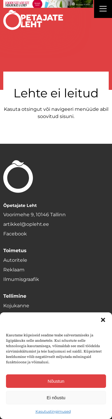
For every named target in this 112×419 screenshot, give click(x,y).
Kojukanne (16, 305)
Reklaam (13, 270)
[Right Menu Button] (103, 9)
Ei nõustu (56, 397)
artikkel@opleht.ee (26, 224)
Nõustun (56, 381)
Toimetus (15, 250)
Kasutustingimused (53, 411)
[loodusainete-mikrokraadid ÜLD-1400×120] (48, 4)
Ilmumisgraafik (21, 279)
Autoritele (15, 260)
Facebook (15, 234)
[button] (103, 320)
